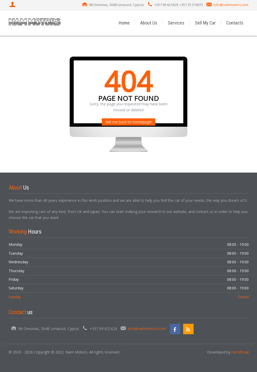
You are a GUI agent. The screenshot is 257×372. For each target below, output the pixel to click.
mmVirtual (240, 352)
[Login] (13, 5)
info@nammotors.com (230, 4)
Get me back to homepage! (128, 121)
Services (176, 23)
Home (124, 23)
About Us (148, 23)
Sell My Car (205, 23)
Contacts (234, 23)
